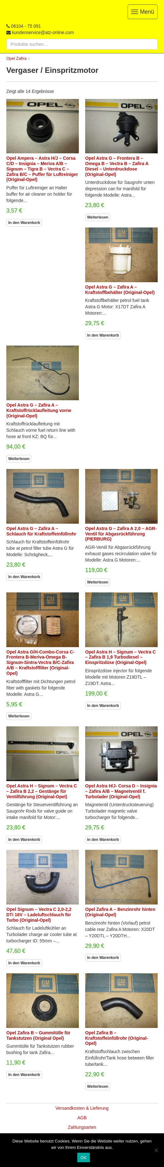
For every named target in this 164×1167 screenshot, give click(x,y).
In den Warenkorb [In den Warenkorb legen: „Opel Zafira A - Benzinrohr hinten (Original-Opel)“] (103, 957)
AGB (82, 1117)
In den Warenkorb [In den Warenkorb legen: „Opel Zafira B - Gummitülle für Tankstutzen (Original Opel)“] (24, 1075)
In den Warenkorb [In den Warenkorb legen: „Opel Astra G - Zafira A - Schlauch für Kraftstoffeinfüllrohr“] (24, 577)
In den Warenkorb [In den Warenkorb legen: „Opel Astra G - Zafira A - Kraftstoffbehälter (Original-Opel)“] (103, 335)
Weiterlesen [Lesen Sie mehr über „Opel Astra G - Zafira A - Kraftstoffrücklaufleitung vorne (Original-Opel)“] (18, 459)
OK (83, 1157)
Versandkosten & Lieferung (82, 1108)
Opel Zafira (16, 58)
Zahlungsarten (82, 1127)
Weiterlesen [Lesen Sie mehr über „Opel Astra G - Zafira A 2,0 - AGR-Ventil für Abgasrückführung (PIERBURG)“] (97, 582)
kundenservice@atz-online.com (43, 32)
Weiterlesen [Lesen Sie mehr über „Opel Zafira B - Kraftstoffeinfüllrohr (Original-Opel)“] (97, 1086)
